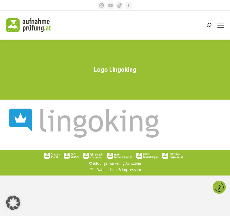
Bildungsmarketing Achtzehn (117, 163)
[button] (13, 203)
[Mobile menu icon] (220, 25)
